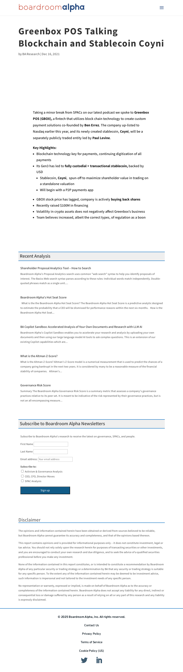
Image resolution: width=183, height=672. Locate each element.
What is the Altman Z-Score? (39, 356)
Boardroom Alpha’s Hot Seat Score (43, 297)
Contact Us (91, 625)
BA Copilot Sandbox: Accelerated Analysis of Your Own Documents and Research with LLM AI (81, 327)
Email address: (46, 459)
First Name (26, 444)
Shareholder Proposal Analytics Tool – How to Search (55, 268)
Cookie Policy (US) (91, 651)
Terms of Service (91, 642)
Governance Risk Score (35, 385)
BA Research (31, 54)
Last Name (26, 451)
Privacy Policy (91, 634)
